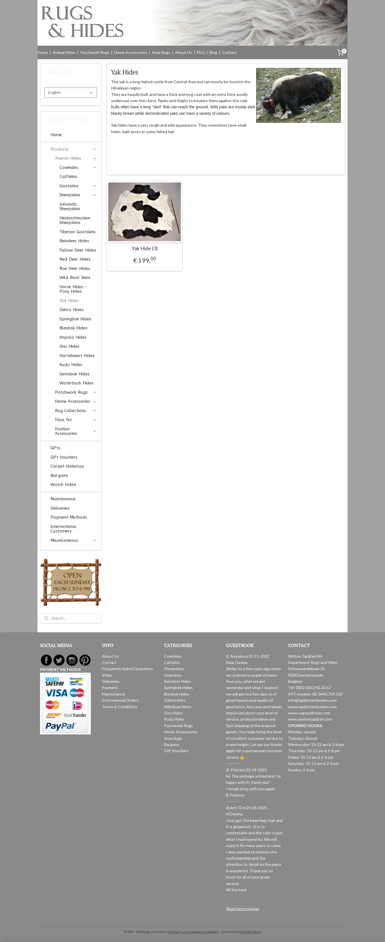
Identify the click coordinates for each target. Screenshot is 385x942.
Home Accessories (130, 52)
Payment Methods (68, 517)
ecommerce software (203, 932)
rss (184, 932)
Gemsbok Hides (74, 374)
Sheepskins (78, 194)
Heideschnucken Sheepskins (74, 220)
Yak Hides (69, 300)
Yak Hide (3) (144, 248)
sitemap (174, 932)
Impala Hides (73, 337)
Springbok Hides (75, 319)
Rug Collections (76, 410)
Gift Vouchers (64, 457)
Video (107, 675)
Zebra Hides (71, 309)
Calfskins (68, 176)
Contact (229, 52)
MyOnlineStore (250, 932)
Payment (110, 687)
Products (73, 149)
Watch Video (63, 484)
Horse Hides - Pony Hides (73, 289)
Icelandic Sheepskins (69, 207)
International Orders (120, 700)
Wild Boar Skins (74, 277)
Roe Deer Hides (74, 268)
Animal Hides (64, 52)
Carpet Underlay (67, 466)
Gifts (55, 447)
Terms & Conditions (119, 706)
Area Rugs (161, 52)
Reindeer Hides (74, 240)
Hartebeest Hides (77, 355)
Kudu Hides (70, 364)
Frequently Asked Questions (127, 668)
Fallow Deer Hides (77, 250)
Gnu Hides (69, 346)
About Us (183, 52)
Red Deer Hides (74, 259)
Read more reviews (242, 908)
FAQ (201, 52)
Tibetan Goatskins (77, 231)
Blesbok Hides (73, 328)
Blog (213, 52)
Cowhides (78, 167)
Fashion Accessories (76, 431)
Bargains (59, 475)
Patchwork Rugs (94, 52)
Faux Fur (76, 419)
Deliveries (59, 508)
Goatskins (78, 185)
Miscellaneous (73, 540)
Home (42, 52)
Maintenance (63, 498)
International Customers (63, 529)
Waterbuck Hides (76, 383)
